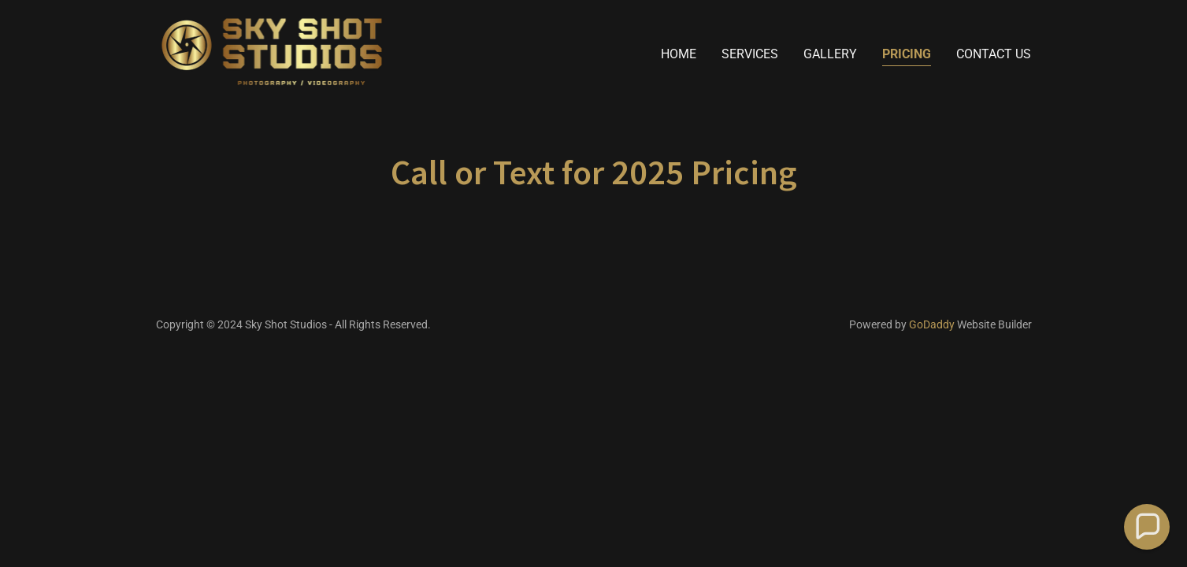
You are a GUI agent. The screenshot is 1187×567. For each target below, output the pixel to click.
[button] (1147, 527)
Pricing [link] (906, 53)
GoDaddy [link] (932, 324)
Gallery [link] (830, 53)
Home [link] (678, 53)
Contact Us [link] (993, 53)
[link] (272, 50)
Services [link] (749, 53)
